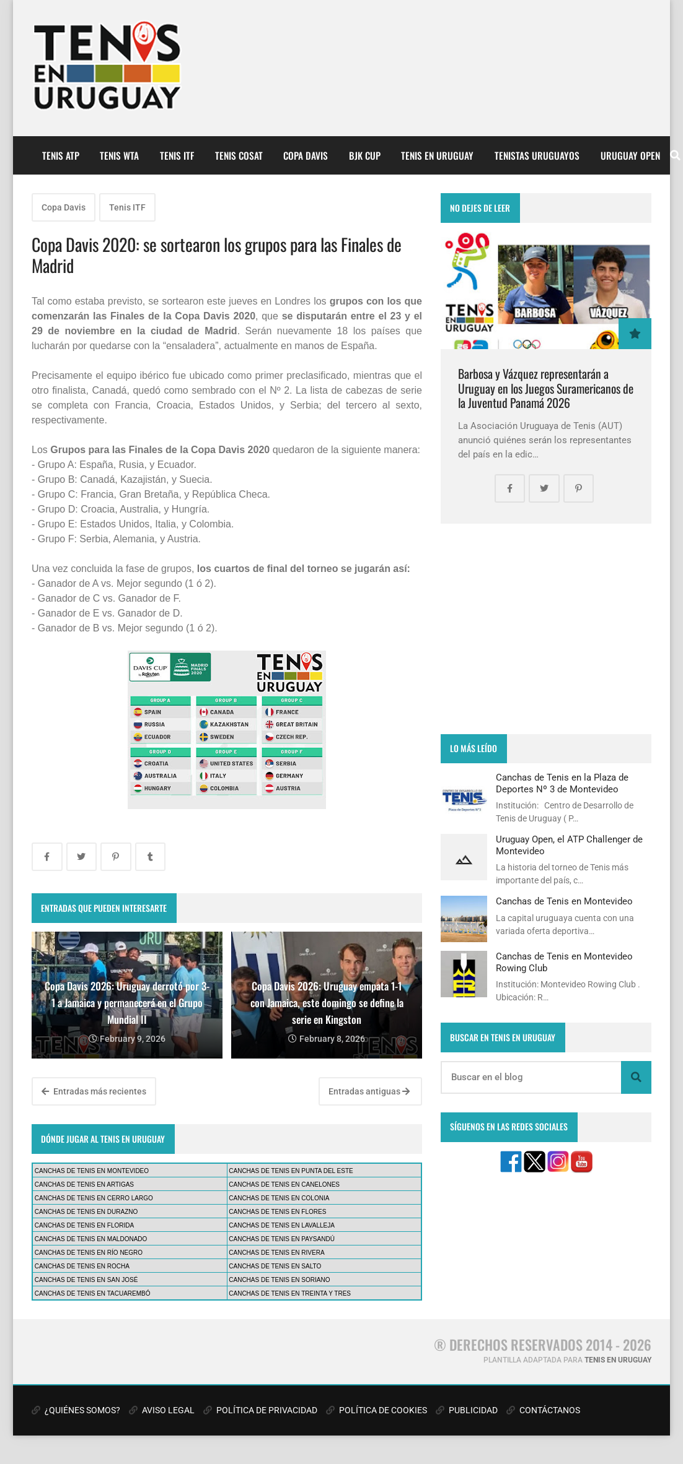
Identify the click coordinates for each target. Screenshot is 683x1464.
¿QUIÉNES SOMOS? (76, 1410)
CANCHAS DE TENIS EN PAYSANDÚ (282, 1239)
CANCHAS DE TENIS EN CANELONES (284, 1184)
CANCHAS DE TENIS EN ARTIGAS (84, 1184)
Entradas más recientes (94, 1091)
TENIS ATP (60, 155)
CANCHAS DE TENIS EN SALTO (275, 1266)
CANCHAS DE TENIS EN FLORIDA (84, 1225)
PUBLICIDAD (467, 1410)
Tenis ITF (127, 207)
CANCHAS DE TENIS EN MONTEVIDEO (92, 1170)
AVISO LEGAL (162, 1410)
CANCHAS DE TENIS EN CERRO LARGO (94, 1198)
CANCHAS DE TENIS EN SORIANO (279, 1279)
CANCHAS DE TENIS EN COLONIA (279, 1198)
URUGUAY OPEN (630, 155)
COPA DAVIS (305, 155)
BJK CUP (365, 155)
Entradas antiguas (369, 1091)
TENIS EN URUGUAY (437, 155)
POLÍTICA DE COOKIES (376, 1410)
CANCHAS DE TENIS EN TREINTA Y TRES (290, 1293)
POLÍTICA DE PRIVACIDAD (260, 1410)
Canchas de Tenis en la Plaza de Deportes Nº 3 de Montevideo (562, 783)
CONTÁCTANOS (543, 1410)
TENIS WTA (119, 155)
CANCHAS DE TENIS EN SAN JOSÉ (86, 1279)
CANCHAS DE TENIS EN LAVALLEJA (282, 1225)
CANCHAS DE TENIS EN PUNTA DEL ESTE (291, 1170)
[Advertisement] (546, 629)
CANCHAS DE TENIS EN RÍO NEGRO (89, 1252)
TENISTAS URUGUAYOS (537, 155)
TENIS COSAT (239, 155)
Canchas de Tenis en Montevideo (564, 901)
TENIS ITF (177, 155)
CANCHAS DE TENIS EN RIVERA (276, 1252)
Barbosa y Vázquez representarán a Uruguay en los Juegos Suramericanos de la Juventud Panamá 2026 (545, 388)
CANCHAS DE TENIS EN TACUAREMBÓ (93, 1293)
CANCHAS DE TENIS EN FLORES (277, 1211)
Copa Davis (64, 207)
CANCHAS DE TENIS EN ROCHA (82, 1266)
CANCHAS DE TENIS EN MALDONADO (91, 1239)
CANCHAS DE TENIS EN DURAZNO (86, 1211)
